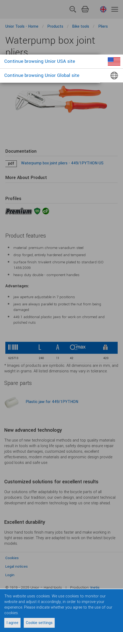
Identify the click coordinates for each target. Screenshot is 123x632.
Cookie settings (39, 623)
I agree (12, 623)
